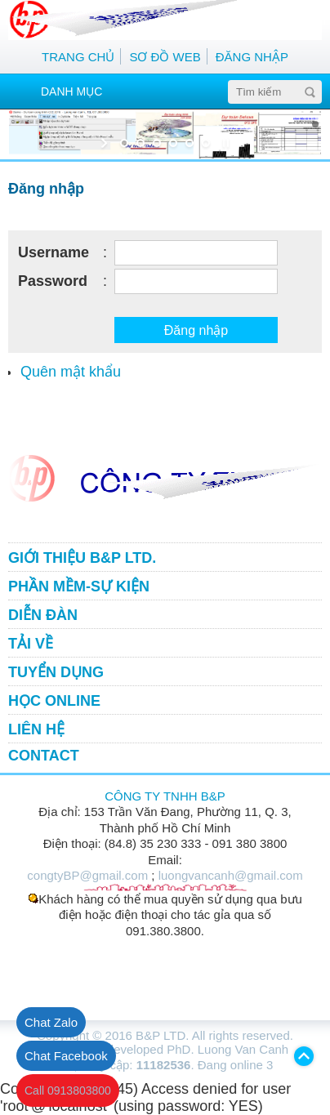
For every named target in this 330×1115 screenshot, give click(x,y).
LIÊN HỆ (36, 729)
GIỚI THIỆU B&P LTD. (82, 558)
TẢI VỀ (30, 644)
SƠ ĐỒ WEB (164, 57)
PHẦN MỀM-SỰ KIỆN (78, 586)
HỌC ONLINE (54, 701)
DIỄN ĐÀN (43, 615)
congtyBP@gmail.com (87, 875)
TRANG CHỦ (78, 57)
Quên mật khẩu (70, 371)
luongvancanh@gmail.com (230, 875)
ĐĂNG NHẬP (252, 57)
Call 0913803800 (68, 1090)
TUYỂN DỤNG (56, 672)
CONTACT (43, 755)
